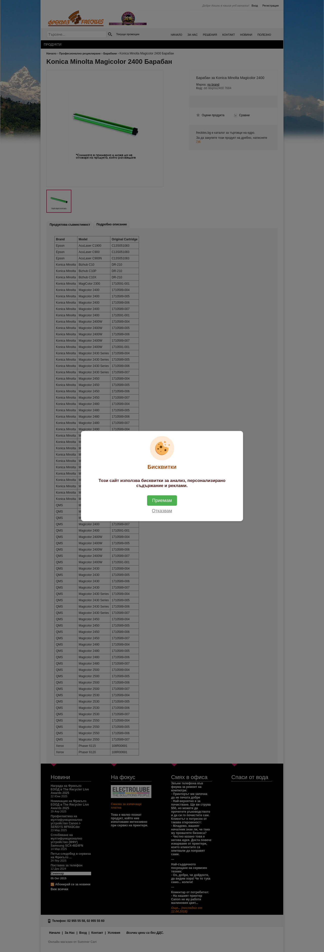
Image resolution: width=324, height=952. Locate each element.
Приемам (162, 500)
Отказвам (162, 510)
